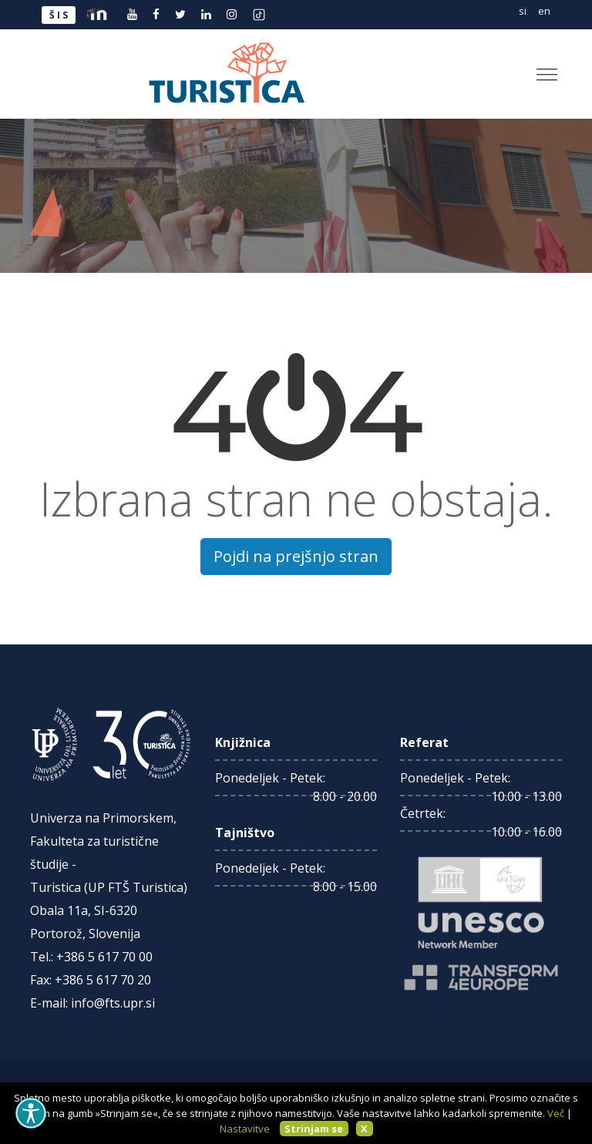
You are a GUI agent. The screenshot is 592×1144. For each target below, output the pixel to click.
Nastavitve (245, 1129)
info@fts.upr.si (113, 1002)
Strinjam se (313, 1129)
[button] (540, 68)
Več (555, 1113)
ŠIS (59, 15)
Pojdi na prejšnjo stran (296, 556)
